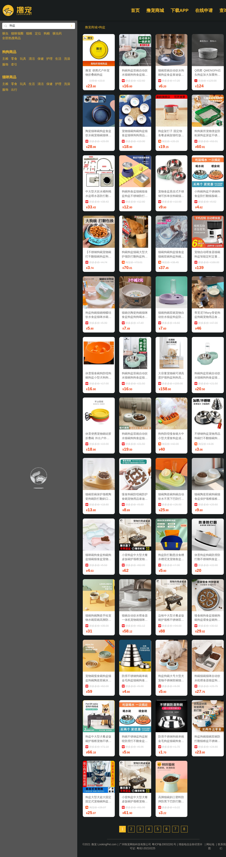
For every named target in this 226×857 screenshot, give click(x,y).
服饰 (5, 64)
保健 (41, 58)
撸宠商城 (155, 10)
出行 (14, 89)
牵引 (14, 64)
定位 (38, 33)
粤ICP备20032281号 (164, 844)
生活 (58, 58)
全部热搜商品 (11, 38)
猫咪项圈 (17, 33)
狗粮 (47, 33)
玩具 (23, 58)
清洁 (32, 58)
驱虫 (5, 33)
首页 (135, 10)
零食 (14, 58)
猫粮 (29, 33)
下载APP (179, 10)
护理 (49, 58)
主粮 (5, 58)
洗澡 (67, 58)
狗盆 (102, 27)
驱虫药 (57, 33)
